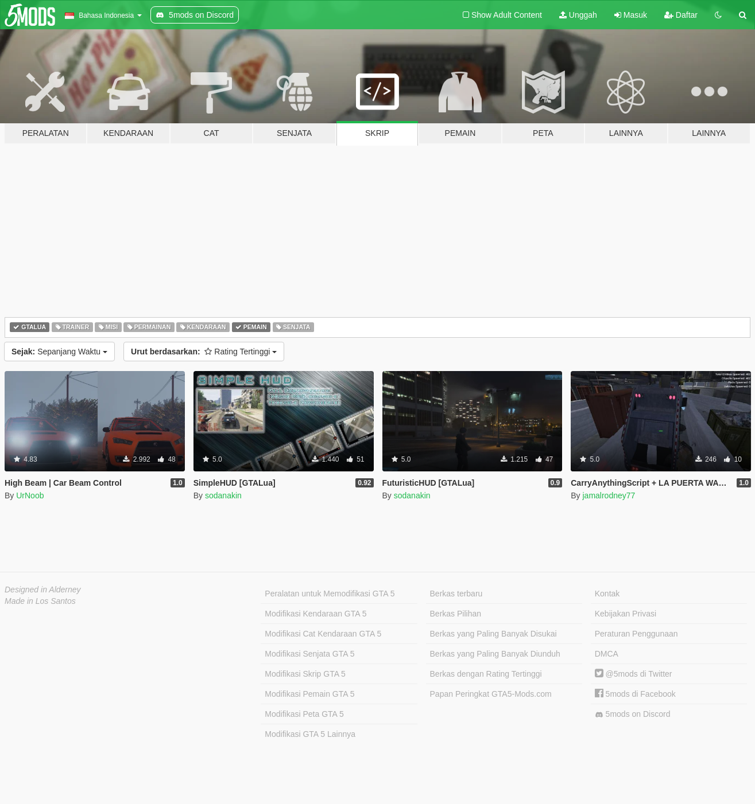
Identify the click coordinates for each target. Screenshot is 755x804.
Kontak (607, 593)
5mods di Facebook (635, 694)
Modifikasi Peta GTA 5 (304, 714)
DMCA (606, 653)
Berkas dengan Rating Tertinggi (486, 673)
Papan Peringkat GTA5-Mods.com (491, 693)
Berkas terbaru (456, 593)
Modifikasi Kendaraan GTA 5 (315, 613)
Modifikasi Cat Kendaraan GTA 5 (323, 633)
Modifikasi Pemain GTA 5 (309, 693)
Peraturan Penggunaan (636, 633)
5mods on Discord (633, 714)
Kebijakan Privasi (625, 613)
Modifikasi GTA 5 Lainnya (310, 734)
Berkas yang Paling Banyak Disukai (493, 633)
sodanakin (223, 495)
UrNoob (30, 495)
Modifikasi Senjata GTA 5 (309, 653)
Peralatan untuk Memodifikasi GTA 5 (329, 593)
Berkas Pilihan (456, 613)
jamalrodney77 (608, 495)
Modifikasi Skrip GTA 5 (305, 673)
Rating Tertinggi (204, 351)
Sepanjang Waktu (59, 351)
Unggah (578, 14)
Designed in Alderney (43, 589)
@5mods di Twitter (633, 674)
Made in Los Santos (40, 601)
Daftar (681, 14)
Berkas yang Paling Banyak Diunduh (495, 653)
